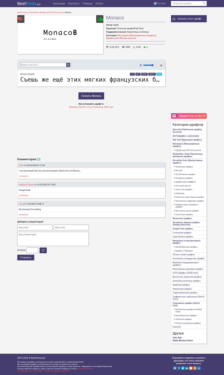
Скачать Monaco (91, 95)
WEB (159, 74)
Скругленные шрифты (183, 237)
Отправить (25, 257)
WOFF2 (152, 74)
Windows (73, 107)
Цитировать (24, 176)
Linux (89, 107)
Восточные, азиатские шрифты (187, 277)
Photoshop (98, 107)
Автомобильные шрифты (186, 247)
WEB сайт (109, 107)
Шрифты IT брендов (184, 251)
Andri (21, 165)
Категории (59, 3)
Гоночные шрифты (183, 319)
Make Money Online (183, 340)
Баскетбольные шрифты (186, 315)
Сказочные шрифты (184, 214)
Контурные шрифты (184, 178)
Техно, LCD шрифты (183, 189)
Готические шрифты (182, 233)
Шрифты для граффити (185, 182)
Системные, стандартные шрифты (189, 258)
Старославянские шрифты (185, 293)
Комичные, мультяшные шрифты (189, 197)
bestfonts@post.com (85, 369)
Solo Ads (177, 337)
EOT (138, 74)
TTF (132, 74)
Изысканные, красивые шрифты (188, 269)
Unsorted (177, 327)
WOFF (144, 74)
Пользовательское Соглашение (30, 371)
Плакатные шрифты (184, 167)
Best (29, 3)
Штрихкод (179, 193)
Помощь (88, 3)
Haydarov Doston (26, 184)
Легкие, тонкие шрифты (184, 254)
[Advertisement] (91, 132)
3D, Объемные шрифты (185, 174)
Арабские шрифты (181, 285)
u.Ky (21, 204)
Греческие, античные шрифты (187, 281)
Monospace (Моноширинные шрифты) (137, 35)
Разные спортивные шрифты (188, 323)
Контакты (74, 3)
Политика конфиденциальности (57, 371)
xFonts (99, 3)
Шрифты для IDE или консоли (121, 38)
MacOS (82, 107)
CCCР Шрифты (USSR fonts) (185, 273)
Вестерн (178, 170)
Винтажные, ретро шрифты (187, 211)
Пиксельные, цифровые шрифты (189, 201)
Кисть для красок (183, 186)
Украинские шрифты (182, 289)
